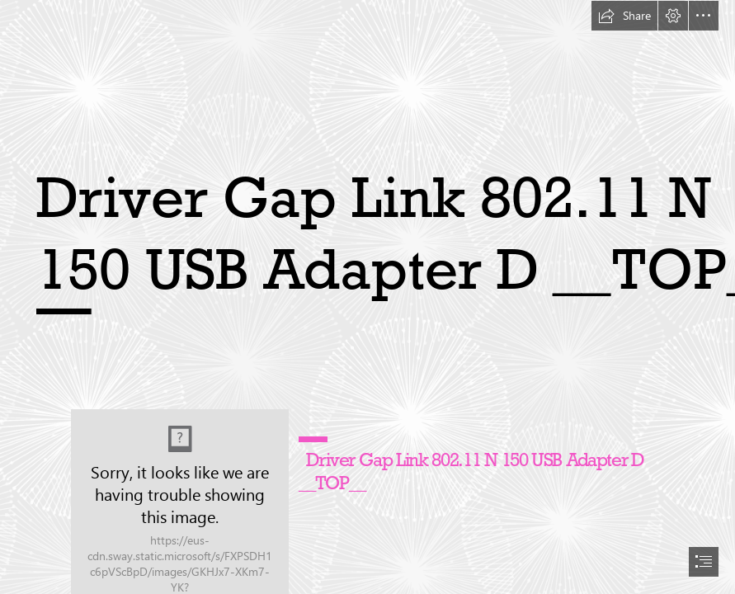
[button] (624, 16)
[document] (367, 297)
